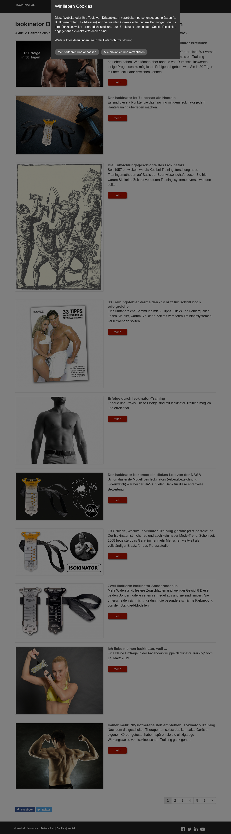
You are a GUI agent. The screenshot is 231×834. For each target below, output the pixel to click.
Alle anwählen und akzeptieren (124, 52)
